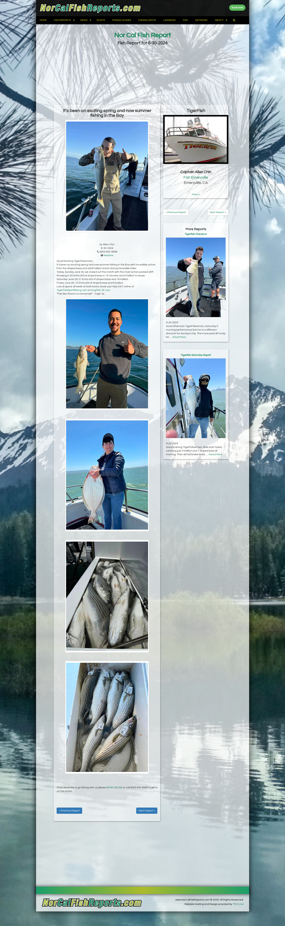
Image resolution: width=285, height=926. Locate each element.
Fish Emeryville (195, 177)
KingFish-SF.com (100, 290)
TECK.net (238, 904)
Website (108, 255)
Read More (179, 337)
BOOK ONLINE (114, 787)
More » (196, 194)
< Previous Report (69, 810)
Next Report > (147, 810)
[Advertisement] (142, 75)
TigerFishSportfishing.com (72, 290)
